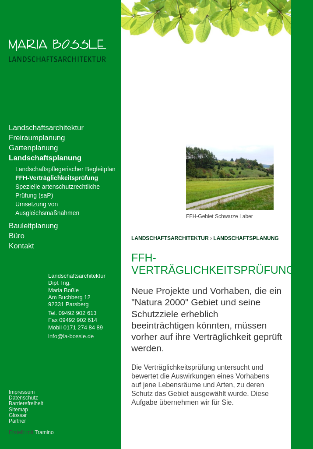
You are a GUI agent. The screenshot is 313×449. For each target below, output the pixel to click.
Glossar (18, 415)
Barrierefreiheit (26, 403)
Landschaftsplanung (245, 238)
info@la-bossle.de (71, 336)
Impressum (22, 392)
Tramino (44, 432)
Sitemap (18, 410)
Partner (17, 421)
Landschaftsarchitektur (170, 238)
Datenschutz (23, 398)
